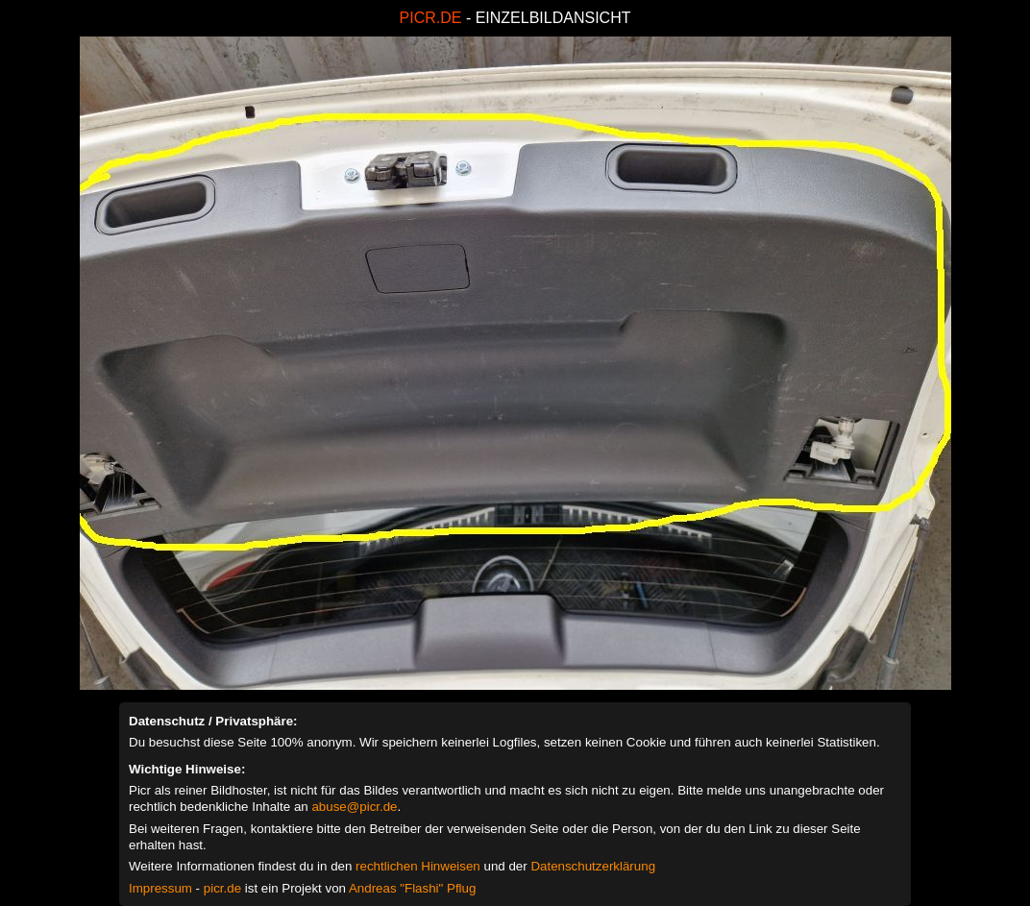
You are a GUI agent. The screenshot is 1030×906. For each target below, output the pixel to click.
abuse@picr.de (354, 806)
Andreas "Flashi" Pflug (412, 888)
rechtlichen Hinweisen (418, 866)
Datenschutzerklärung (592, 866)
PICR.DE (431, 18)
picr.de (222, 888)
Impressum (160, 888)
